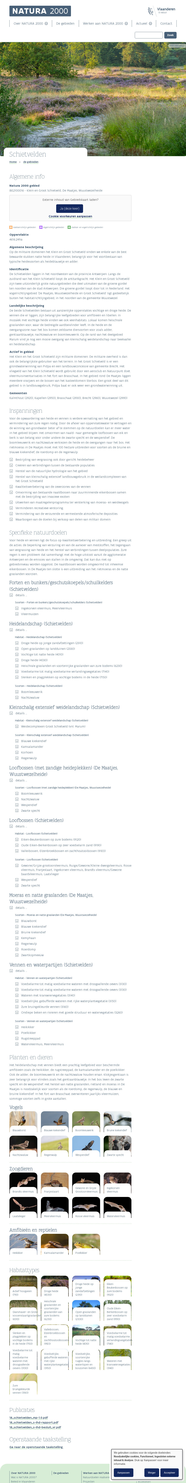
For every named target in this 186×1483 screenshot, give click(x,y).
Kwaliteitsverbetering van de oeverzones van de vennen (53, 487)
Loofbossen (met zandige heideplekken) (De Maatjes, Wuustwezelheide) (157, 196)
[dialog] (146, 1464)
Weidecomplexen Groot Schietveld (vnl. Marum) (53, 726)
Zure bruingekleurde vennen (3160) (44, 1007)
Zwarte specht (30, 811)
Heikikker (27, 1027)
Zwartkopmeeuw (32, 955)
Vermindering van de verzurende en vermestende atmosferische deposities (66, 514)
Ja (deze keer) (69, 208)
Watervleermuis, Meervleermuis (42, 1044)
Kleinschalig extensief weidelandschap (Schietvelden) (157, 193)
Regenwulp (29, 758)
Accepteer (169, 1472)
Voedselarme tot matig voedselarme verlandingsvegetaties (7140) (65, 671)
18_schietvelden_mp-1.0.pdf (28, 1418)
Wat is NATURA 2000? (24, 1477)
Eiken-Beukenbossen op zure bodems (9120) (51, 839)
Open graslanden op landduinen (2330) (48, 649)
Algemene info (147, 171)
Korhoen (27, 752)
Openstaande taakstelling (154, 240)
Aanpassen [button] (123, 1472)
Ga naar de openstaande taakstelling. (36, 1447)
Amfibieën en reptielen (149, 222)
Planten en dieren (149, 212)
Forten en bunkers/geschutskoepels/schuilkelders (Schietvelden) (157, 186)
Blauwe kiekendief (33, 741)
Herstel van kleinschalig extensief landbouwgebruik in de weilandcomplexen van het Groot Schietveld (70, 479)
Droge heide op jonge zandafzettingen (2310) (52, 643)
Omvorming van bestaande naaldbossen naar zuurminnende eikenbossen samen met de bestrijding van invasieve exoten (70, 494)
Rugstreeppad (30, 1038)
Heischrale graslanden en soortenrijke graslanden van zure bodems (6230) (71, 666)
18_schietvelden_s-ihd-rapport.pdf (33, 1422)
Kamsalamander (32, 747)
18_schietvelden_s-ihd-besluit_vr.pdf (35, 1427)
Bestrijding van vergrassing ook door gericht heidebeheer (54, 460)
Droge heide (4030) (34, 660)
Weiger (152, 1472)
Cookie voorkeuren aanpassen (70, 216)
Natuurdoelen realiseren (97, 1477)
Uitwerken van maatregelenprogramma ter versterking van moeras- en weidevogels (72, 502)
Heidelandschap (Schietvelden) (154, 189)
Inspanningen (146, 177)
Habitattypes (146, 228)
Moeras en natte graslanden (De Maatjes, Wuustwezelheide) (157, 203)
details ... (21, 595)
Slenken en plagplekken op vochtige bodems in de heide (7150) (64, 677)
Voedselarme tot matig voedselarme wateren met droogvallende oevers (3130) (74, 984)
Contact (166, 23)
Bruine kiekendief (33, 932)
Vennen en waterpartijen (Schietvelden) (157, 206)
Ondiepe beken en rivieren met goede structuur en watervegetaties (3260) (72, 1012)
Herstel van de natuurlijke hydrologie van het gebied (51, 471)
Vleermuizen (29, 614)
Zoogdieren (143, 219)
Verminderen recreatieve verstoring (39, 508)
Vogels (140, 215)
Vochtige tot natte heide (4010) (42, 654)
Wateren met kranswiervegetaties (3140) (48, 995)
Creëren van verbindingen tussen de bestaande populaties (55, 465)
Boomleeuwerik (31, 692)
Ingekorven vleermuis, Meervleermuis (46, 608)
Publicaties (144, 234)
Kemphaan (28, 938)
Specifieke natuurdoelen (153, 183)
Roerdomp (28, 949)
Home (13, 162)
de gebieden (30, 162)
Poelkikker (28, 1033)
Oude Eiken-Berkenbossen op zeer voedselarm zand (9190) (61, 845)
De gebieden (65, 23)
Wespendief (29, 805)
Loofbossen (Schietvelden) (152, 199)
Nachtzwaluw (30, 697)
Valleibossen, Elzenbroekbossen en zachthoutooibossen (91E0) (63, 851)
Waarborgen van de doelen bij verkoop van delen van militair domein (62, 519)
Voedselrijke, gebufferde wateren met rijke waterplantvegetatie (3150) (68, 1001)
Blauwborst (29, 921)
